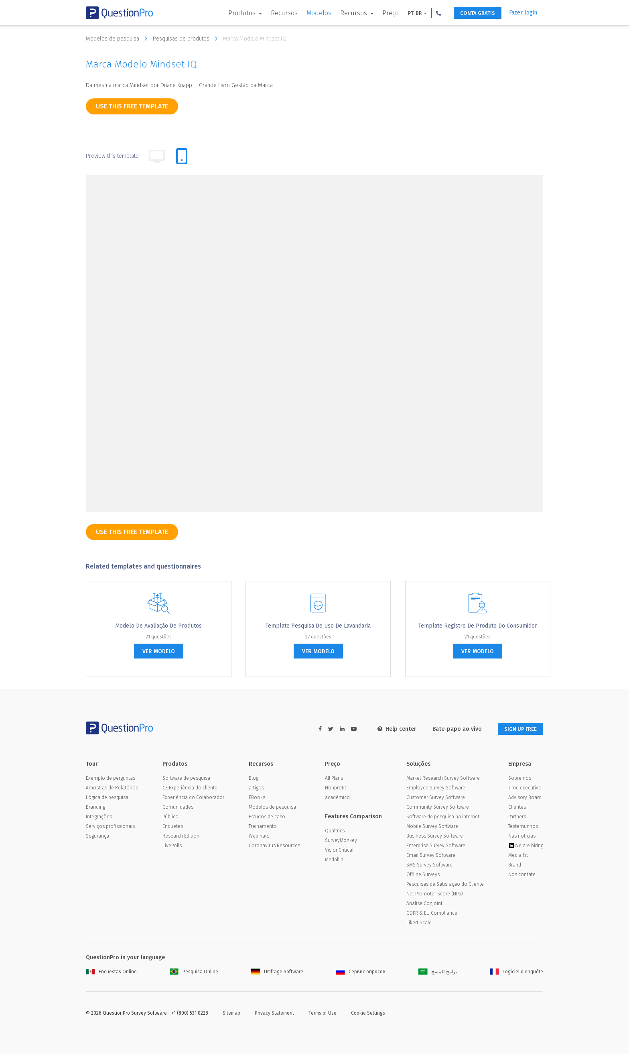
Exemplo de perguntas (110, 778)
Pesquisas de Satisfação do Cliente (445, 884)
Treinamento (263, 827)
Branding (95, 807)
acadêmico (337, 798)
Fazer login (523, 12)
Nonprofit (335, 788)
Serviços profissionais (110, 827)
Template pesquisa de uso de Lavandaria (318, 625)
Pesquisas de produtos (187, 38)
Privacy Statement (274, 1013)
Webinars (259, 836)
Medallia (334, 860)
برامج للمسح (437, 972)
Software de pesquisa (186, 778)
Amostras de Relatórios (112, 788)
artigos (256, 788)
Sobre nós (519, 778)
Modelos (312, 13)
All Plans (334, 778)
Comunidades (177, 807)
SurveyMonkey (341, 841)
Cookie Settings (368, 1013)
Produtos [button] (236, 13)
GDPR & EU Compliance (431, 913)
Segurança (97, 836)
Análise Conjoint (424, 904)
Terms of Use (322, 1013)
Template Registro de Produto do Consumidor (477, 625)
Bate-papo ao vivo (452, 729)
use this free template (132, 106)
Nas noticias (522, 836)
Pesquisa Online (194, 972)
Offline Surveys (423, 875)
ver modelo (158, 651)
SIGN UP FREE (518, 729)
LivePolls (172, 846)
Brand (514, 865)
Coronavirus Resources (274, 846)
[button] (432, 13)
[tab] (181, 156)
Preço (384, 13)
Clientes (517, 807)
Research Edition (180, 836)
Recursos (277, 13)
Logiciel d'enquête (516, 972)
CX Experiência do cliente (189, 788)
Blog (253, 778)
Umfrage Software (277, 972)
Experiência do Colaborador (193, 798)
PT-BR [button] (409, 13)
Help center (391, 729)
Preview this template (112, 156)
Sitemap (231, 1013)
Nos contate (522, 875)
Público (170, 817)
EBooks (257, 798)
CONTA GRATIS (473, 13)
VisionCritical (339, 850)
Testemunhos (523, 827)
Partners (517, 817)
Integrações (99, 817)
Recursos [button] (348, 13)
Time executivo (525, 788)
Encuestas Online (111, 972)
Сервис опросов (361, 972)
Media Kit (518, 855)
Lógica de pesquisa (107, 798)
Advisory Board (525, 798)
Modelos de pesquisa (118, 38)
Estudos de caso (267, 817)
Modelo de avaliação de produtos (158, 625)
